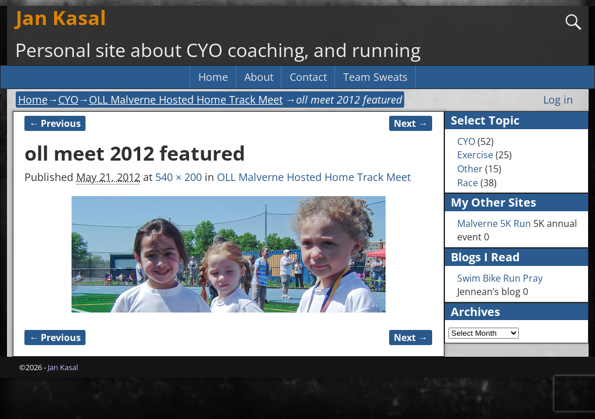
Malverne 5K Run (494, 223)
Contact (308, 77)
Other (470, 168)
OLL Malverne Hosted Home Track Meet (186, 99)
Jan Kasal (61, 17)
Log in (558, 99)
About (258, 77)
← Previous (55, 123)
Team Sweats (375, 77)
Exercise (475, 154)
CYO (68, 99)
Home (213, 77)
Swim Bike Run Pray (500, 278)
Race (467, 182)
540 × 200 (178, 177)
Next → (410, 123)
